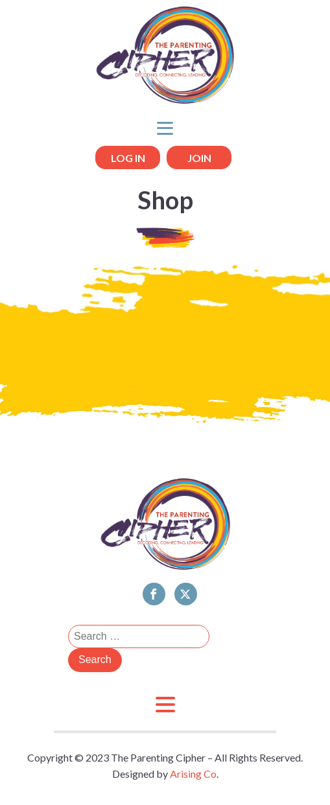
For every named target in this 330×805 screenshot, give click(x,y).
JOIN (199, 158)
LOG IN (128, 158)
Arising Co (193, 773)
